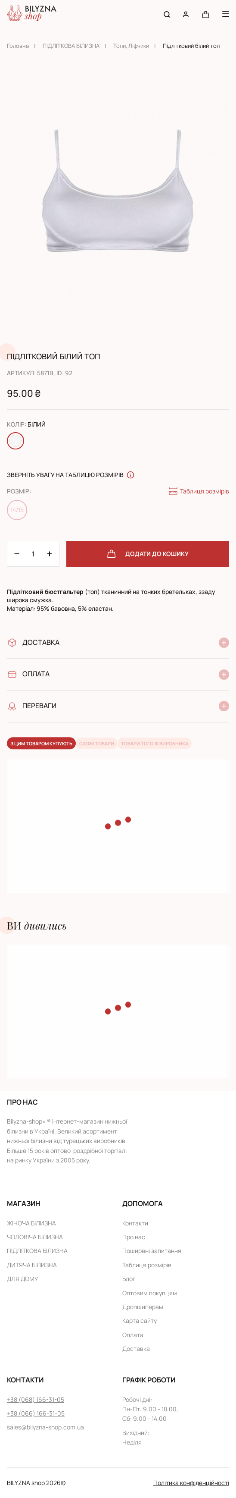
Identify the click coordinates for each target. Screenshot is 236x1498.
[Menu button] (225, 13)
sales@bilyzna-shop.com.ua (45, 1427)
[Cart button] (205, 14)
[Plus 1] (16, 554)
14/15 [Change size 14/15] (17, 510)
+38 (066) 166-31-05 (36, 1413)
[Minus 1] (49, 554)
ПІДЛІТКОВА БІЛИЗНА (71, 46)
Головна (18, 46)
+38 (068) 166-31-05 (35, 1399)
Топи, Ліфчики (131, 46)
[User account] (186, 14)
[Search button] (167, 14)
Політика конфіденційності (191, 1483)
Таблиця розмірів (198, 491)
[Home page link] (31, 14)
